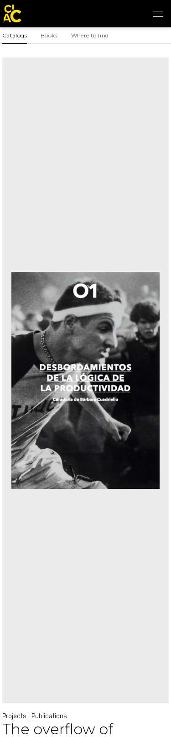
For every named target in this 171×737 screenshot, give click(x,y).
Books (49, 35)
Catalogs (14, 35)
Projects (14, 716)
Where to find (90, 35)
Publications (49, 716)
